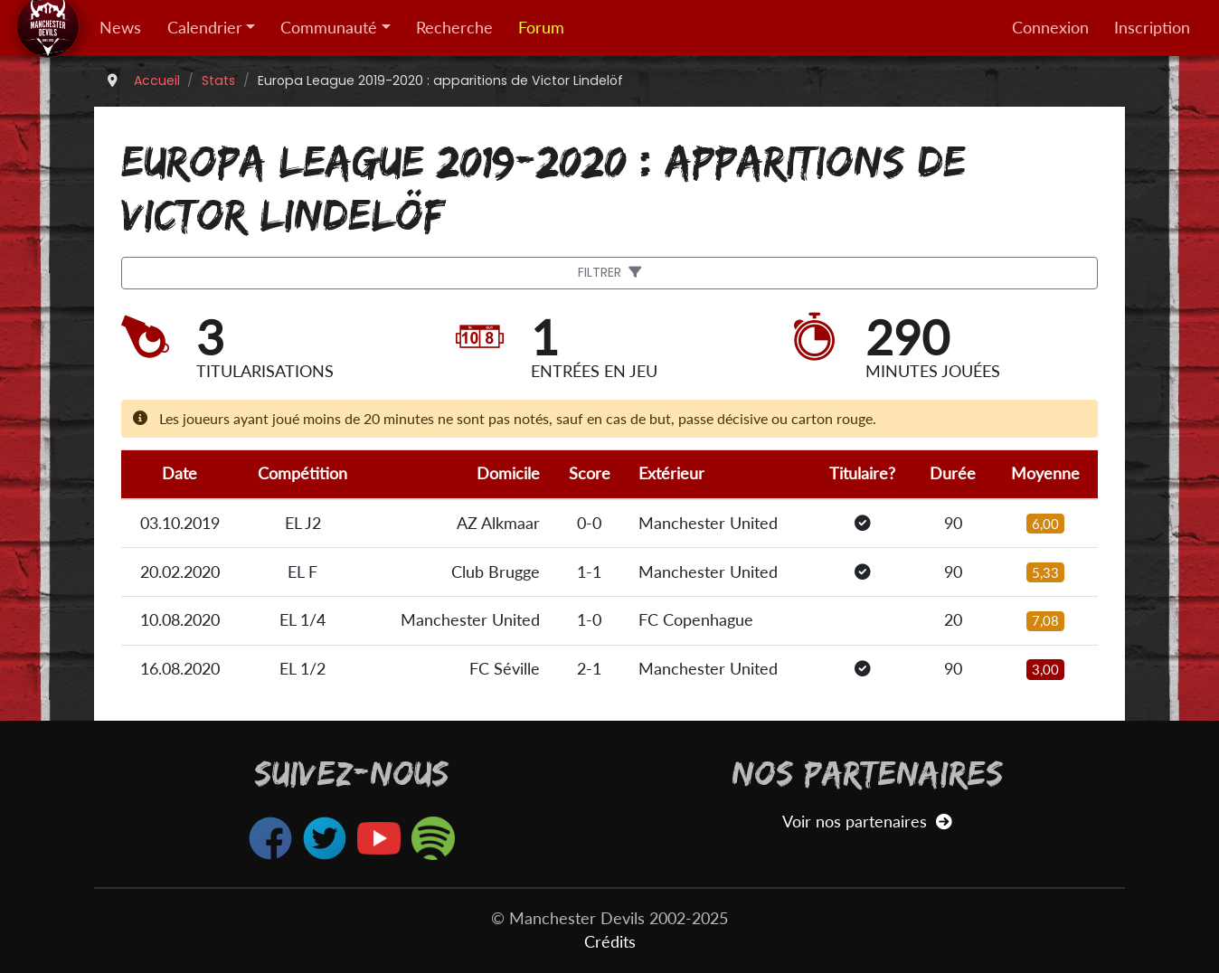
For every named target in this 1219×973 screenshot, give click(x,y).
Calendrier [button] (204, 27)
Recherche (454, 27)
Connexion (1050, 27)
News (120, 27)
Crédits (610, 941)
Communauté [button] (328, 27)
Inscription (1152, 27)
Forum (541, 27)
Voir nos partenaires (866, 821)
